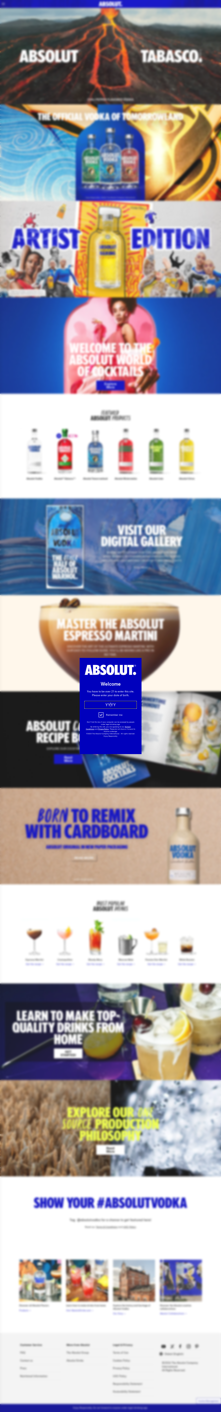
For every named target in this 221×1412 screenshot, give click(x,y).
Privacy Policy (103, 729)
